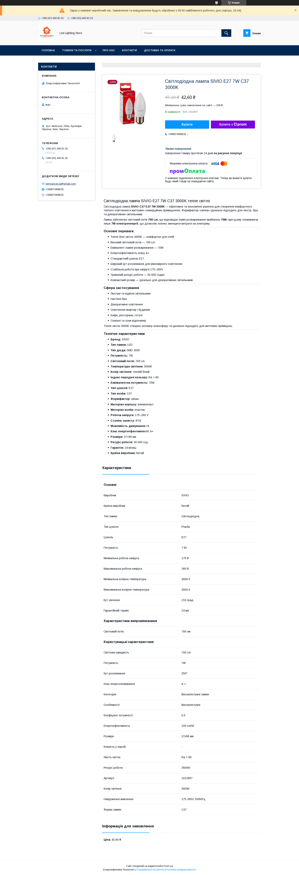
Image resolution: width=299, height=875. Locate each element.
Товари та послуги (76, 50)
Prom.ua (168, 866)
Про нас (108, 50)
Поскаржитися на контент (150, 869)
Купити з (232, 124)
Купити (187, 124)
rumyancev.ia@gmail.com (61, 183)
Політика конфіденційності (181, 869)
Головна (48, 50)
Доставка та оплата (159, 50)
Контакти (129, 50)
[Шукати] (226, 33)
